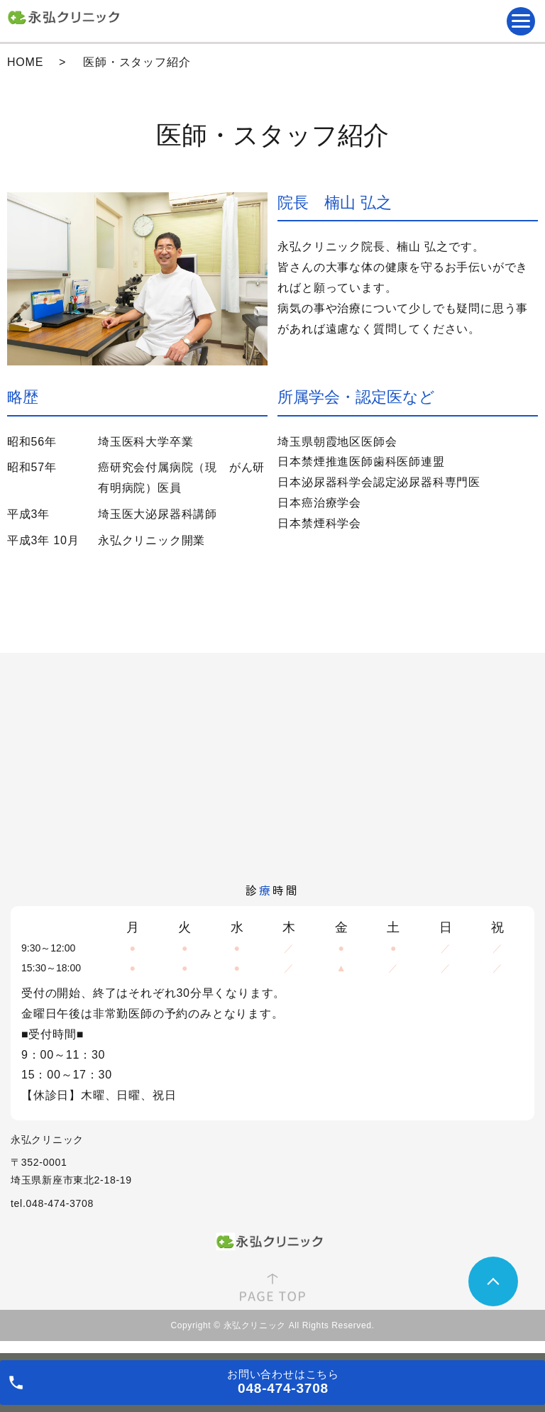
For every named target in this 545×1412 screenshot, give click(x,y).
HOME (25, 62)
